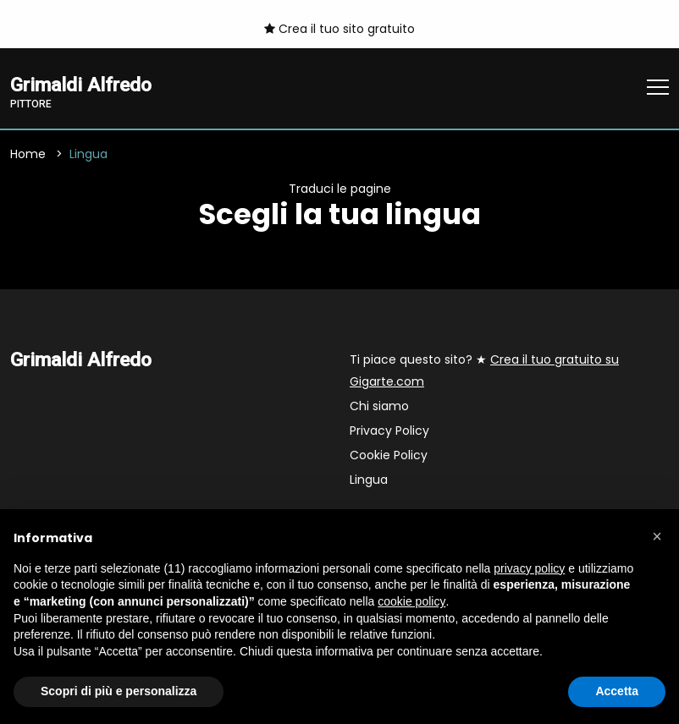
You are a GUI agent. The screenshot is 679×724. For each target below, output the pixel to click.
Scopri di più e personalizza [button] (118, 691)
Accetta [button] (616, 691)
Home (28, 155)
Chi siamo (379, 406)
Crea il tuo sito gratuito (339, 28)
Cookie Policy (389, 455)
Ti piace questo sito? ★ (484, 371)
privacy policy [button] (529, 568)
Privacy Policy (389, 431)
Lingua (369, 480)
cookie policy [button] (411, 601)
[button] (657, 536)
